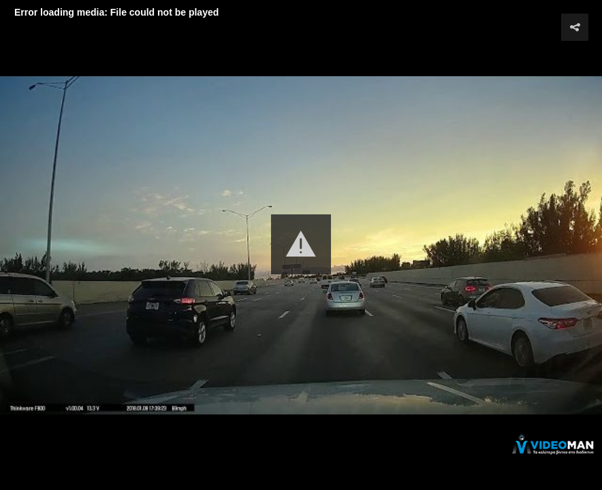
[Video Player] (301, 245)
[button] (301, 244)
